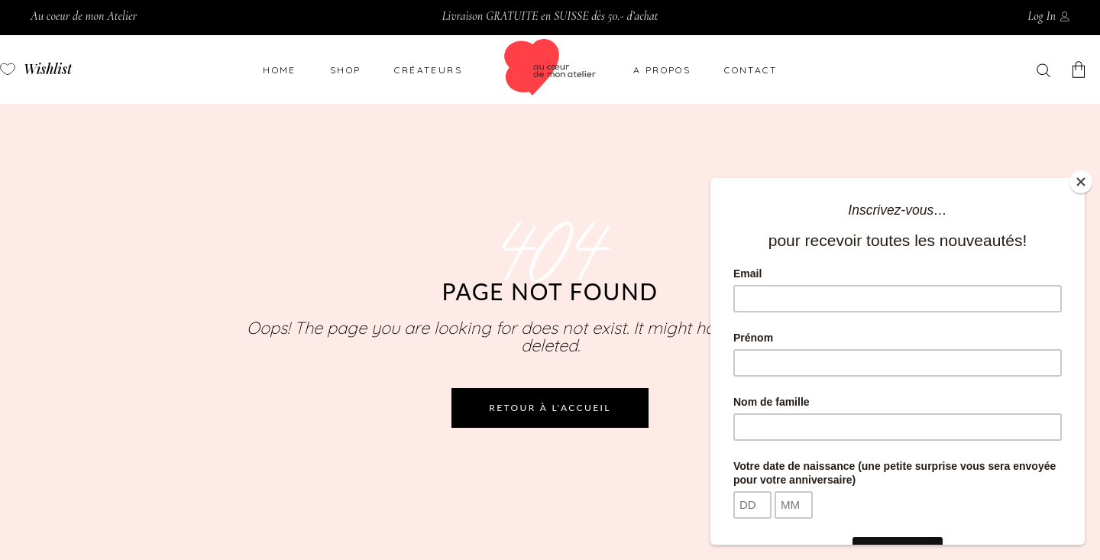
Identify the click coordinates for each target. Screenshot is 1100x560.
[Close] (1080, 181)
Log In (1041, 16)
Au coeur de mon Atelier (84, 16)
